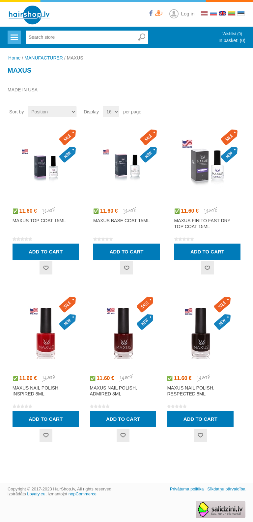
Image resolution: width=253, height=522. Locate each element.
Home (14, 57)
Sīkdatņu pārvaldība (226, 488)
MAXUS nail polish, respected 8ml (190, 390)
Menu (13, 33)
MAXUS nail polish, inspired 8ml (36, 390)
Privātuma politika (187, 488)
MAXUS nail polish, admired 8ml (113, 390)
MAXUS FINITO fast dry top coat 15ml (202, 223)
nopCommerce (83, 493)
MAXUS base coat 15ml (121, 220)
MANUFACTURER (43, 57)
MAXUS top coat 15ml (39, 220)
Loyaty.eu (36, 493)
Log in (188, 13)
